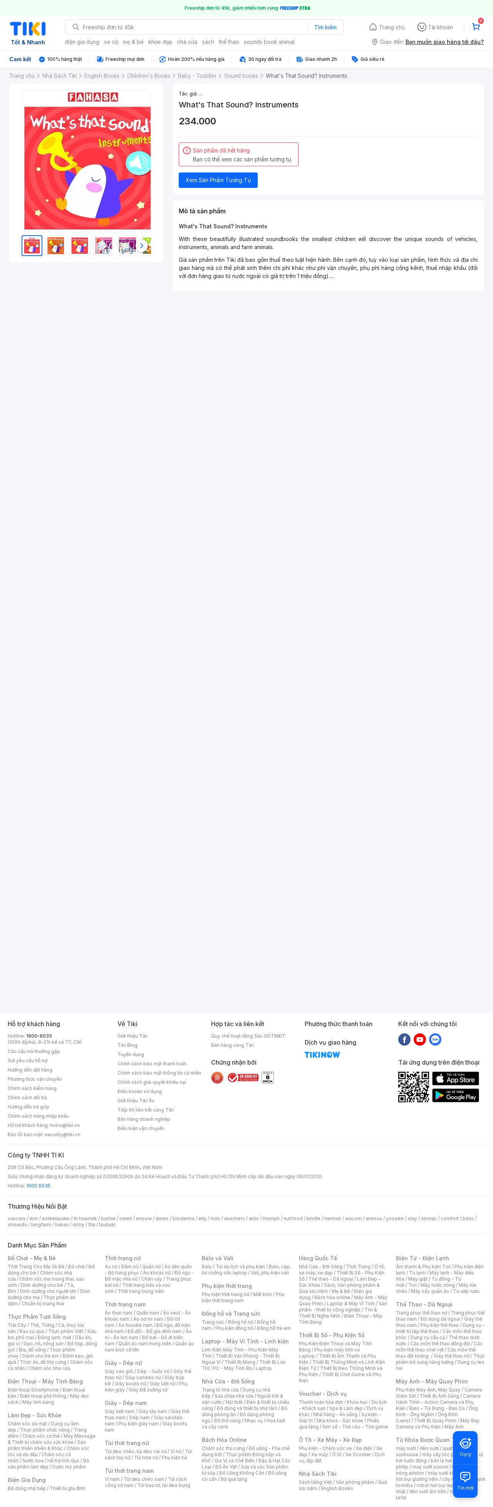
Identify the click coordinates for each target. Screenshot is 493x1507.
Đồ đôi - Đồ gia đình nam (154, 1331)
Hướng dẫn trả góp (28, 1107)
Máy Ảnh (454, 1427)
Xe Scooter (358, 1454)
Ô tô (337, 1454)
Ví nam (112, 1479)
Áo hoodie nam (135, 1325)
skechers (234, 1218)
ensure (144, 1218)
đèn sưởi (429, 1448)
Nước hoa (33, 1460)
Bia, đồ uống (32, 1350)
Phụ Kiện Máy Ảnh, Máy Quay (428, 1390)
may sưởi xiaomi (430, 1467)
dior (33, 1218)
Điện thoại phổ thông (43, 1396)
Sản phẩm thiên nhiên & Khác (47, 1445)
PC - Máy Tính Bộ (232, 1368)
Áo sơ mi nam (148, 1319)
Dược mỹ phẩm (69, 1467)
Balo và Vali (217, 1258)
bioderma (184, 1218)
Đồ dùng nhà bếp (27, 1488)
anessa (374, 1218)
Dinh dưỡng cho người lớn (48, 1291)
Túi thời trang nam (129, 1470)
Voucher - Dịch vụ (323, 1393)
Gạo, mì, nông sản (43, 1343)
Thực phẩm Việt (65, 1331)
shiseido (17, 1224)
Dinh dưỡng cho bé (42, 1285)
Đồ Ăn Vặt (226, 1467)
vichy (78, 1224)
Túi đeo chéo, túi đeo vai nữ (135, 1451)
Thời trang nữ (123, 1258)
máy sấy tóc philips (444, 1454)
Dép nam (139, 1417)
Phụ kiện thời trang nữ (225, 1294)
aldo (254, 1218)
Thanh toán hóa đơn (321, 1402)
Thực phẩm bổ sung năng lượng (440, 1359)
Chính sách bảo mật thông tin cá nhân (159, 1073)
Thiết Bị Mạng (240, 1362)
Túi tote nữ (146, 1457)
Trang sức (213, 1322)
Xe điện (364, 1448)
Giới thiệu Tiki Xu (135, 1100)
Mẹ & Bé (341, 1291)
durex (162, 1218)
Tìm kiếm (325, 27)
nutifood (293, 1218)
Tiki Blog (127, 1045)
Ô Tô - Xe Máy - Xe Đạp (330, 1440)
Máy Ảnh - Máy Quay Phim (432, 1381)
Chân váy (151, 1279)
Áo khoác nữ (157, 1273)
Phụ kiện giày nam (138, 1424)
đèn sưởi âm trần (427, 1491)
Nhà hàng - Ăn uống (335, 1414)
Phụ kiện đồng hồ (234, 1328)
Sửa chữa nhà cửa (234, 1396)
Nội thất (234, 1402)
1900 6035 (38, 1186)
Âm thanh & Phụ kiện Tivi (423, 1266)
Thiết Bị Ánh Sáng (439, 1396)
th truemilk (85, 1218)
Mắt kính (262, 1294)
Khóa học (357, 1402)
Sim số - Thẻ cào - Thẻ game (355, 1427)
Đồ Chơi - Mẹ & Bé (32, 1258)
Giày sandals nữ (143, 1377)
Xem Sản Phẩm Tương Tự (218, 180)
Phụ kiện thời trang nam (243, 1297)
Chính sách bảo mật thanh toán (151, 1064)
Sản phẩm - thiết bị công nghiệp (343, 1307)
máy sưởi (406, 1448)
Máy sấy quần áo (430, 1291)
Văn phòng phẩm (355, 1482)
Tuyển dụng (130, 1054)
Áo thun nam (118, 1313)
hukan (62, 1224)
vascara (16, 1218)
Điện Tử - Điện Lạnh (422, 1258)
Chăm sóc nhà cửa (49, 1368)
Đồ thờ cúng (227, 1420)
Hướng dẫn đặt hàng (30, 1070)
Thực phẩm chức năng (45, 1430)
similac (429, 1218)
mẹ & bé (133, 42)
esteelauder (56, 1218)
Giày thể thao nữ (452, 1356)
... (201, 93)
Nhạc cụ (254, 1420)
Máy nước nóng (438, 1285)
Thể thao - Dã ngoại (331, 1279)
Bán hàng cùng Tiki (232, 1045)
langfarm (41, 1224)
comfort (450, 1218)
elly (202, 1218)
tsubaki (107, 1224)
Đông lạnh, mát (54, 1337)
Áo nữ (111, 1266)
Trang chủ (392, 27)
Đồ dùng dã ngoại (440, 1319)
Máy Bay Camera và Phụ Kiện (438, 1424)
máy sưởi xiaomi (446, 1473)
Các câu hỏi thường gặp (34, 1051)
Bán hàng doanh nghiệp (143, 1119)
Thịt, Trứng (42, 1325)
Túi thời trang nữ (127, 1443)
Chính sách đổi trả (27, 1097)
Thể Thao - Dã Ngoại (424, 1304)
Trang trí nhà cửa (220, 1390)
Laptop (264, 1368)
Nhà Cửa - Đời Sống (228, 1381)
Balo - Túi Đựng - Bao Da (437, 1408)
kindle (313, 1218)
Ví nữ (175, 1451)
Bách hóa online (332, 1297)
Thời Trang (358, 1266)
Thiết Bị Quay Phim (435, 1420)
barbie (108, 1218)
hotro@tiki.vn (65, 1125)
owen (125, 1218)
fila (91, 1224)
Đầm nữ (129, 1266)
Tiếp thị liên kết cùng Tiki (145, 1110)
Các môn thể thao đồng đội (440, 1343)
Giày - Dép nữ (123, 1363)
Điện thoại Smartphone (33, 1390)
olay (412, 1218)
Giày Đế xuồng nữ (148, 1390)
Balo (207, 1266)
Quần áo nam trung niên (144, 1343)
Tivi (412, 1285)
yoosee (395, 1218)
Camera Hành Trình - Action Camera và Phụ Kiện (438, 1402)
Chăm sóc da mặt (27, 1424)
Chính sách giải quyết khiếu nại (151, 1082)
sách (208, 42)
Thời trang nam (125, 1304)
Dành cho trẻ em (40, 1356)
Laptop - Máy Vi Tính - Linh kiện (245, 1341)
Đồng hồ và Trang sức (231, 1313)
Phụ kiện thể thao (440, 1325)
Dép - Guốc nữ (153, 1371)
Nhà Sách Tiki (318, 1473)
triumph (271, 1218)
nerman (332, 1218)
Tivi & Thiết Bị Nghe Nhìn (338, 1313)
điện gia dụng (82, 42)
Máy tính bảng (38, 1402)
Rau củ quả (32, 1331)
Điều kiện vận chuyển (140, 1128)
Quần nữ (151, 1266)
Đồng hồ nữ (240, 1322)
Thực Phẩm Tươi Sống (37, 1316)
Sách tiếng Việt (315, 1482)
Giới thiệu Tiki (132, 1036)
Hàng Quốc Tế (318, 1258)
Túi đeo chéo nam (144, 1479)
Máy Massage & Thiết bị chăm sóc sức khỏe (52, 1439)
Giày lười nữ (162, 1383)
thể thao (229, 42)
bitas (468, 1218)
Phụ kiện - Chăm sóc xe (325, 1448)
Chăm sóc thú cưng (223, 1448)
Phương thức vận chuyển (35, 1079)
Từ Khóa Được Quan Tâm (429, 1440)
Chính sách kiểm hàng (32, 1088)
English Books (337, 1488)
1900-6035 (39, 1036)
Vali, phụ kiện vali (270, 1273)
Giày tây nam (152, 1411)
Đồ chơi (76, 1266)
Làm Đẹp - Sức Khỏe (35, 1415)
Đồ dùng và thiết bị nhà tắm (247, 1408)
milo (215, 1218)
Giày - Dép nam (126, 1403)
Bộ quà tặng (234, 1479)
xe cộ (111, 42)
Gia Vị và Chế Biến (235, 1460)
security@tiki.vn (62, 1134)
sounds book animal (269, 42)
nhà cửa (187, 42)
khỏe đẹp (160, 42)
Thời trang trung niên (141, 1291)
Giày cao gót (119, 1371)
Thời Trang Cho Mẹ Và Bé (36, 1266)
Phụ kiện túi (174, 1457)
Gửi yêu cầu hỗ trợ (27, 1060)
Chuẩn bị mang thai (43, 1303)
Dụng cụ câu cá (428, 1337)
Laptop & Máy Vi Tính (351, 1303)
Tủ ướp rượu (466, 1291)
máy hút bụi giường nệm (437, 1476)
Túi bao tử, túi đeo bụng (164, 1485)
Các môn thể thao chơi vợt (439, 1347)
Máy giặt (418, 1279)
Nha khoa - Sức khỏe (340, 1420)
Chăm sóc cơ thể (41, 1436)
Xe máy (319, 1454)
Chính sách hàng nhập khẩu (38, 1116)
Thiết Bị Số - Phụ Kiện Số (331, 1335)
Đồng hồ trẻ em (274, 1328)
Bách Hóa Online (224, 1440)
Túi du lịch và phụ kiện (240, 1266)
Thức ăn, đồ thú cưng (43, 1362)
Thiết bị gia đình (67, 1488)
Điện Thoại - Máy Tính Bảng (45, 1381)
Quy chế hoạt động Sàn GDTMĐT (248, 1036)
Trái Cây (17, 1325)
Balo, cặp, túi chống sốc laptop (246, 1270)
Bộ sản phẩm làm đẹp (48, 1464)
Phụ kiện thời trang (227, 1286)
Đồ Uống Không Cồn (241, 1473)
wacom (353, 1218)
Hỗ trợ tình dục (63, 1460)
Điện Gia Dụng (27, 1480)
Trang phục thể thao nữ (421, 1313)
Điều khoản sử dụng (139, 1091)
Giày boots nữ (130, 1383)
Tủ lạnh (417, 1273)
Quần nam (147, 1313)
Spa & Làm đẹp (346, 1408)
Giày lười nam (119, 1411)
